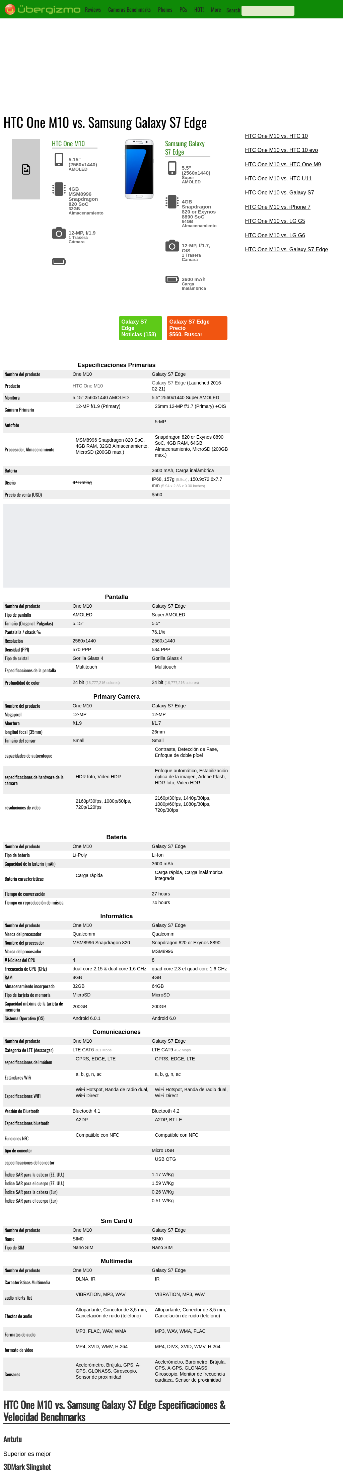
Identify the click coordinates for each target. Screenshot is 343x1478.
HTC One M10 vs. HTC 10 (276, 136)
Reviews (93, 9)
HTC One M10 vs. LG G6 (275, 235)
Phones (165, 9)
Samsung (176, 143)
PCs (183, 9)
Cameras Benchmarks (129, 9)
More (216, 9)
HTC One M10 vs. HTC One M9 (283, 164)
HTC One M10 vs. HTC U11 (278, 178)
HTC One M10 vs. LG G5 (275, 221)
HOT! (199, 9)
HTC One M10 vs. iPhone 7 (278, 207)
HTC (57, 143)
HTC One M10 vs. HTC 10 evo (281, 150)
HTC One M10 (88, 385)
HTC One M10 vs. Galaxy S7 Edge (286, 249)
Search (233, 10)
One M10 (74, 143)
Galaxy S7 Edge (169, 382)
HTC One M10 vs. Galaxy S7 (279, 192)
